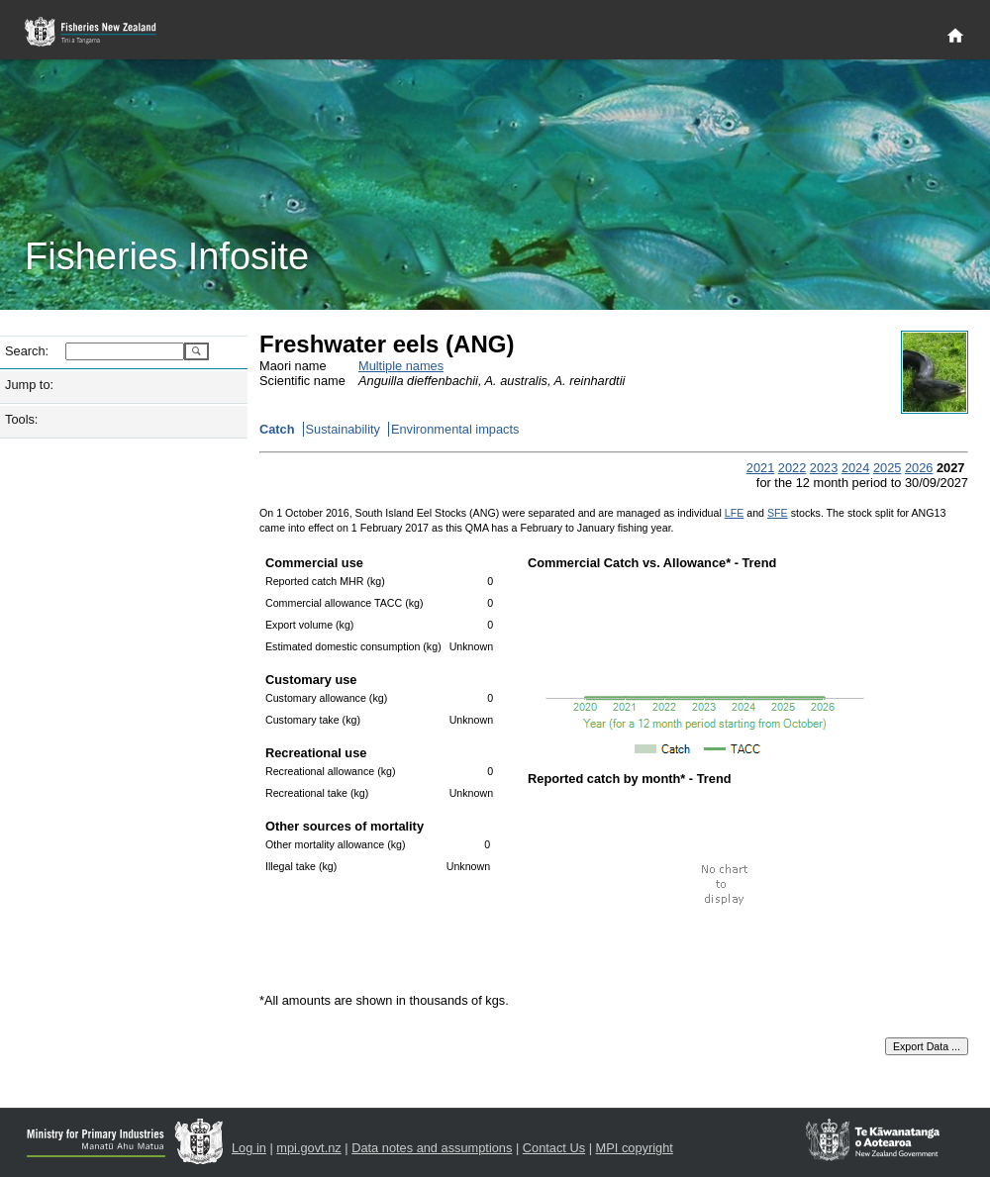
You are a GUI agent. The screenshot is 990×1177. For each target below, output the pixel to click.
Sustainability (343, 429)
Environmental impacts (455, 429)
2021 (760, 467)
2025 (887, 467)
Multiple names (401, 365)
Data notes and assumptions (431, 1147)
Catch (277, 429)
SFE (777, 513)
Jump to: (29, 384)
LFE (734, 513)
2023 (824, 467)
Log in (249, 1147)
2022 (792, 467)
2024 (855, 467)
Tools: (21, 419)
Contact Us (554, 1147)
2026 (919, 467)
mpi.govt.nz (308, 1147)
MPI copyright (634, 1147)
